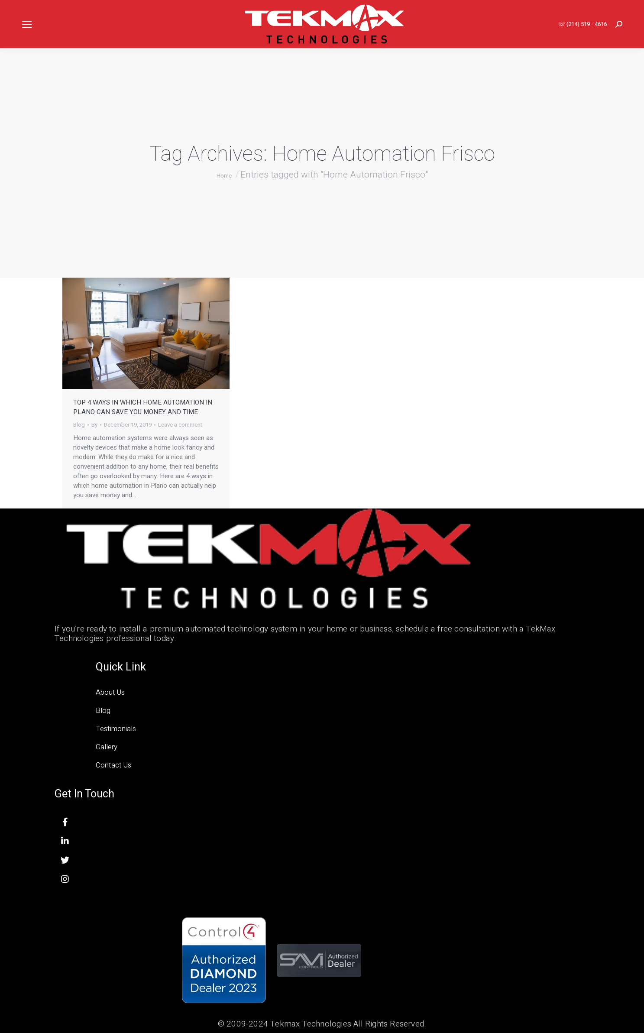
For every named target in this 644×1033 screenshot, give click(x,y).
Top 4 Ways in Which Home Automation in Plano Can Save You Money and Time (142, 407)
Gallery (106, 747)
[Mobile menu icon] (27, 24)
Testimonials (116, 728)
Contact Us (113, 765)
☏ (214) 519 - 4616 (582, 24)
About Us (110, 692)
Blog (79, 425)
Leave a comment (180, 425)
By (94, 425)
